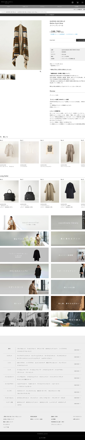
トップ (3, 12)
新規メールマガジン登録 (36, 419)
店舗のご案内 (54, 416)
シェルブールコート (45, 205)
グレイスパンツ (34, 397)
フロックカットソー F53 (54, 390)
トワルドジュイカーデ (48, 369)
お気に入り (25, 6)
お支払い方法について (8, 419)
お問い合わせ (76, 419)
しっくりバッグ (53, 402)
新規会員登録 (33, 416)
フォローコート (32, 383)
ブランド (59, 6)
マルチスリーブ (21, 390)
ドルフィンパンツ (44, 376)
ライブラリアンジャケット (23, 355)
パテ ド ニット (20, 372)
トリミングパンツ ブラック (56, 376)
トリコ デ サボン (59, 369)
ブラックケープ (55, 397)
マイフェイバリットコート (43, 383)
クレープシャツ (62, 362)
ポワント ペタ (40, 348)
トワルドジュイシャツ (22, 365)
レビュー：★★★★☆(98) (46, 207)
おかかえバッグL (44, 402)
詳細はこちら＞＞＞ (55, 107)
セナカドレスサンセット (23, 397)
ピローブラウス (21, 362)
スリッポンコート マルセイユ (7, 166)
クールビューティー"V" (35, 369)
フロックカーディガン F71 (23, 393)
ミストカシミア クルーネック (24, 351)
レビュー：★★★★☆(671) (6, 207)
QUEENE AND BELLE (11, 12)
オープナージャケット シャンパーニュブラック (28, 358)
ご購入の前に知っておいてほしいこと (12, 416)
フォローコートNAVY (65, 205)
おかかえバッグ (21, 402)
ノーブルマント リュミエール (24, 386)
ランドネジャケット (61, 355)
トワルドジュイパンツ (32, 376)
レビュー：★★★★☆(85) (67, 207)
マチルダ (63, 397)
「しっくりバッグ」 (24, 205)
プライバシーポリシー (56, 424)
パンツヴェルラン (21, 376)
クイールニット (29, 372)
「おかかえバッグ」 (4, 205)
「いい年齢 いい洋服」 (83, 214)
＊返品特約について (55, 65)
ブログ (8, 6)
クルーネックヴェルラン (46, 166)
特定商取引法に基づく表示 (57, 421)
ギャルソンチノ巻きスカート (24, 379)
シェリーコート (55, 383)
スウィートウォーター (66, 166)
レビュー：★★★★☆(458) (26, 207)
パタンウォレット (21, 348)
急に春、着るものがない (83, 223)
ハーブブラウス (23, 166)
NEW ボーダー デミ (42, 390)
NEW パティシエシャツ (51, 362)
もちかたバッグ (62, 402)
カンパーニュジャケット (37, 355)
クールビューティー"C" (23, 369)
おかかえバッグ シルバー (52, 348)
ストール (64, 54)
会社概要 (53, 419)
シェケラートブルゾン (46, 358)
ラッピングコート (31, 348)
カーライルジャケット (50, 355)
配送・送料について (8, 421)
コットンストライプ (40, 362)
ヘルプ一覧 (6, 427)
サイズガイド (6, 424)
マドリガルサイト (77, 416)
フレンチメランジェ (31, 390)
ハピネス (19, 405)
